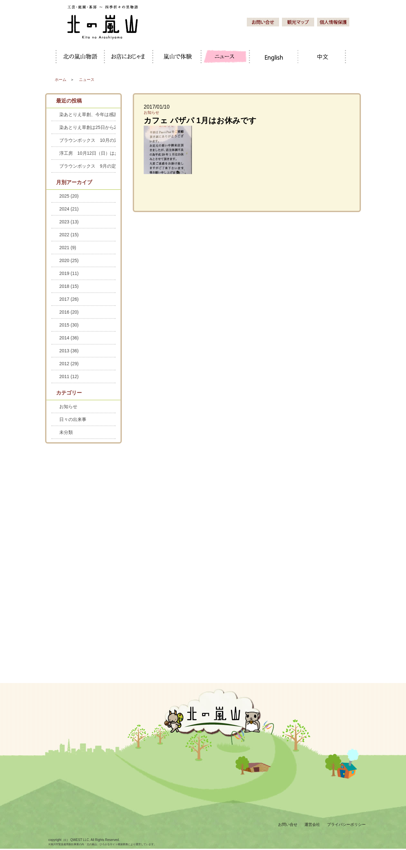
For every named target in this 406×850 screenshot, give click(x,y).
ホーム (60, 79)
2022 (69, 234)
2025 (69, 196)
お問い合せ (287, 824)
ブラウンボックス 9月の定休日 (87, 166)
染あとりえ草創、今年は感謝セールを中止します (87, 114)
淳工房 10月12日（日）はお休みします (87, 153)
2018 (69, 286)
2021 (67, 247)
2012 (69, 363)
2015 (69, 324)
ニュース (86, 79)
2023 (69, 221)
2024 (69, 208)
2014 (69, 337)
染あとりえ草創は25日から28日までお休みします (87, 127)
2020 (69, 260)
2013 (69, 350)
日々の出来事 (72, 419)
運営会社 (312, 824)
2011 (69, 376)
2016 (69, 312)
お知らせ (151, 112)
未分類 (66, 432)
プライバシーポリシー (346, 824)
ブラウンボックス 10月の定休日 (87, 140)
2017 (69, 299)
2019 (69, 273)
